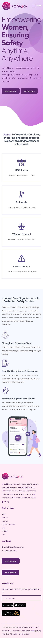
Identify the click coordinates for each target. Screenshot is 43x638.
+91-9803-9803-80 (10, 551)
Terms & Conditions (27, 631)
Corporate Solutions (8, 524)
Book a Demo (11, 91)
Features (5, 521)
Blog (3, 528)
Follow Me (21, 202)
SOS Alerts (21, 170)
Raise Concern (21, 266)
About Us (5, 518)
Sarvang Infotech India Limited (28, 627)
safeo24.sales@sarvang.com (14, 547)
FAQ (3, 535)
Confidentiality (12, 634)
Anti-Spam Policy (24, 634)
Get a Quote (29, 91)
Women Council (21, 234)
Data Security (6, 631)
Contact (4, 531)
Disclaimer (16, 631)
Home (4, 514)
